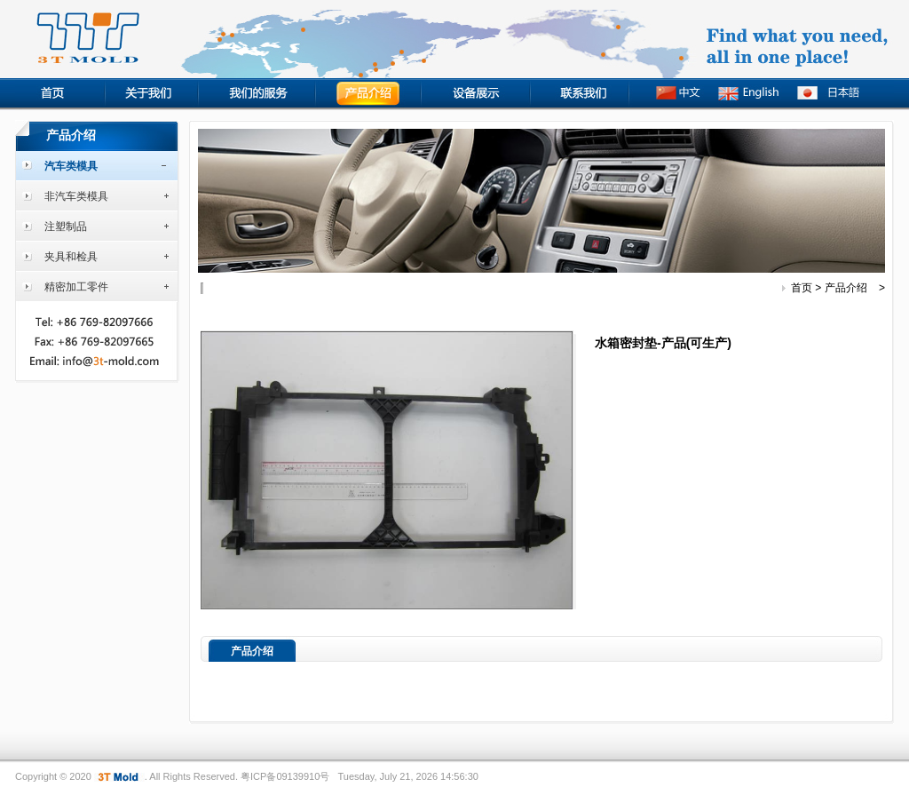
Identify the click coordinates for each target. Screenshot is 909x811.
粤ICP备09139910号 (285, 776)
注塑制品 (65, 226)
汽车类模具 (71, 166)
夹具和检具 (71, 256)
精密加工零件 (76, 287)
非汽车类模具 (76, 196)
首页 (801, 288)
